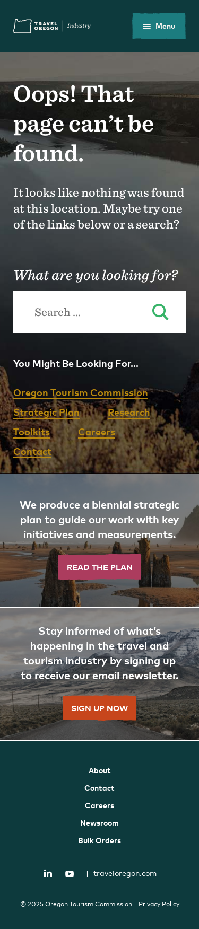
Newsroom (99, 822)
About (100, 770)
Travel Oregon (52, 26)
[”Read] (99, 541)
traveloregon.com (121, 873)
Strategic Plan (46, 412)
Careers (96, 431)
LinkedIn (47, 872)
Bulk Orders (99, 840)
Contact (32, 451)
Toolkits (31, 431)
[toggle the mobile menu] (159, 26)
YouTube (69, 874)
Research (129, 412)
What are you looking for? (95, 275)
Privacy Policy (159, 904)
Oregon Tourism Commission (80, 392)
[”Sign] (99, 674)
